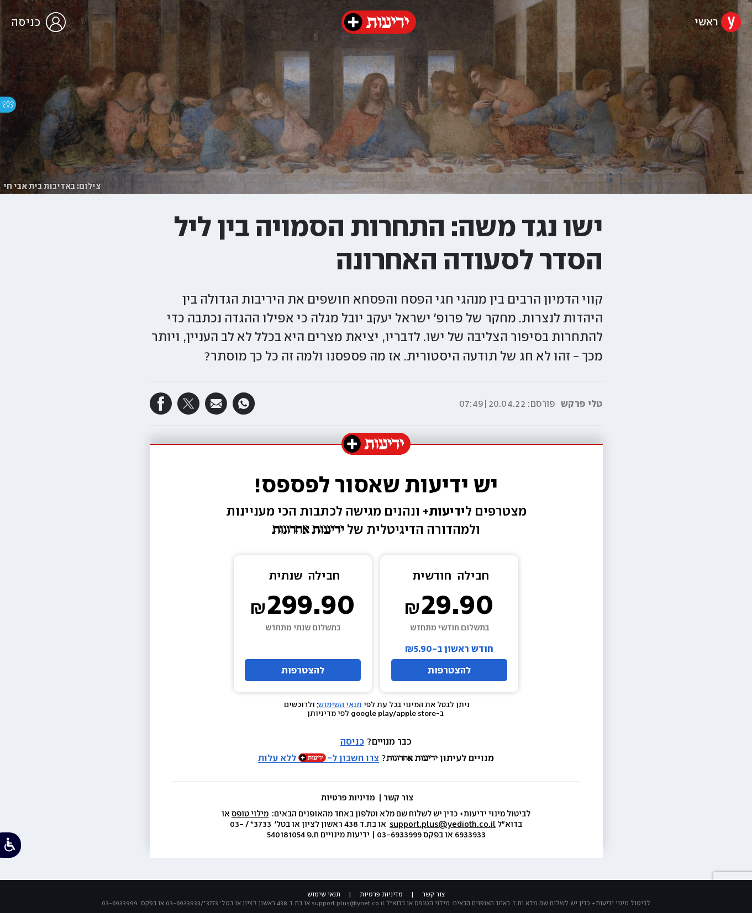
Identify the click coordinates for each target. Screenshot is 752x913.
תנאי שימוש (323, 894)
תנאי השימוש (340, 704)
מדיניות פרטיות (349, 798)
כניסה (352, 741)
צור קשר (398, 798)
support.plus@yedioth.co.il (443, 824)
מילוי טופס (250, 814)
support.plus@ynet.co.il (348, 903)
